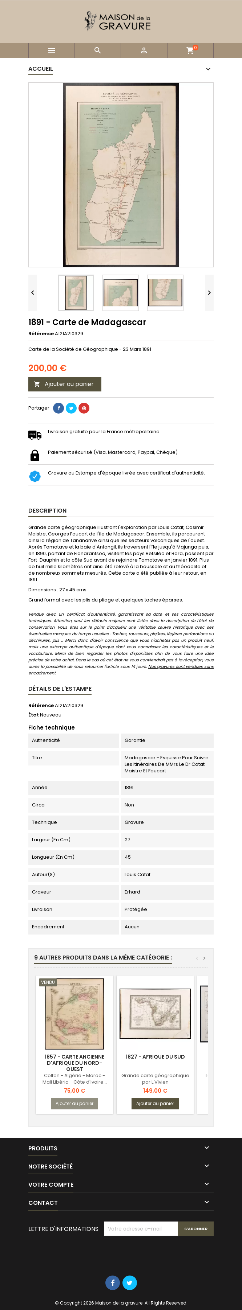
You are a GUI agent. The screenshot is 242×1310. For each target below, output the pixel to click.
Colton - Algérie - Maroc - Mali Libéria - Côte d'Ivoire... (75, 1078)
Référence (41, 333)
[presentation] (159, 1254)
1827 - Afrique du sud (155, 1056)
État (33, 715)
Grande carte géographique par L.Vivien (155, 1078)
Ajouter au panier (64, 384)
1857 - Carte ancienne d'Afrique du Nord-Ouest (74, 1063)
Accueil (40, 69)
